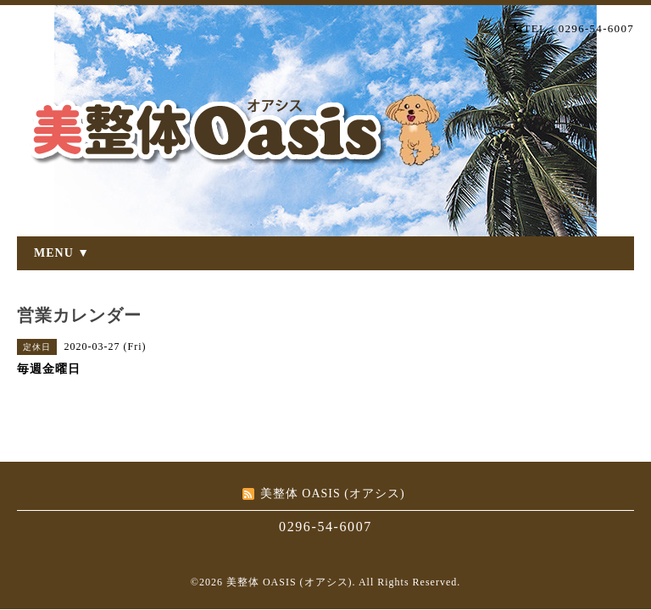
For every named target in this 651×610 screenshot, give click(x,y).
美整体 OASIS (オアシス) (289, 582)
